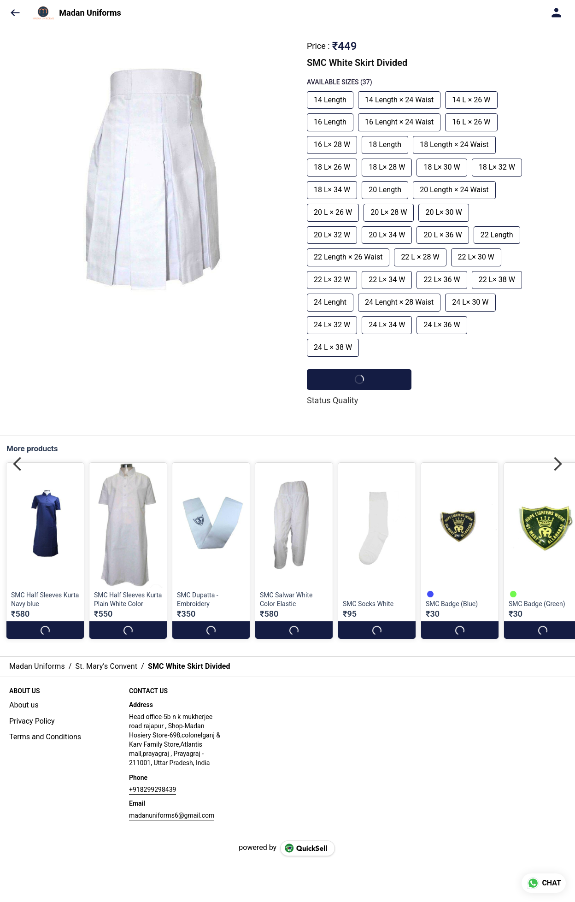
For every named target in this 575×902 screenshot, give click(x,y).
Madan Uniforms (90, 13)
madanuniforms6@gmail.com (171, 815)
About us (24, 705)
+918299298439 (152, 789)
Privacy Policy (32, 721)
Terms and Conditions (45, 736)
